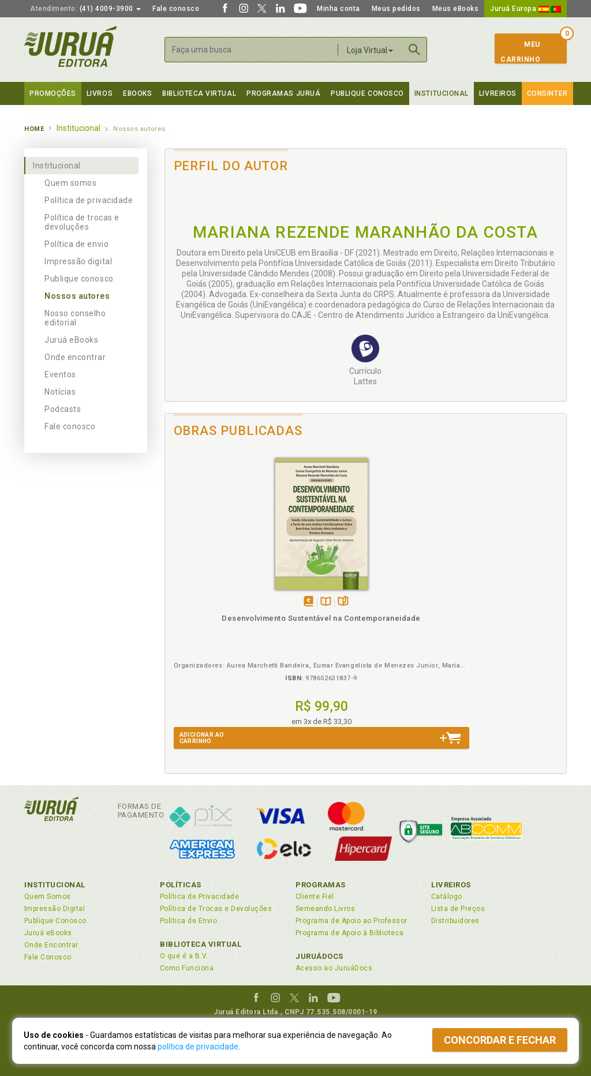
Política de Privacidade (199, 897)
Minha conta (338, 9)
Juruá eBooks (71, 339)
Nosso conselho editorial (75, 318)
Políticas (180, 884)
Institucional (441, 93)
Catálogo (446, 897)
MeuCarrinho (520, 51)
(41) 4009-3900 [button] (85, 9)
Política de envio (76, 244)
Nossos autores (77, 296)
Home (34, 129)
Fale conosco (175, 9)
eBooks (137, 93)
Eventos (60, 374)
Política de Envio (188, 921)
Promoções (52, 93)
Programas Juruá (283, 93)
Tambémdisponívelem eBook (202, 588)
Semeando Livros (325, 909)
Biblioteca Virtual (201, 944)
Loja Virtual (370, 50)
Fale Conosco (48, 957)
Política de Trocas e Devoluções (216, 909)
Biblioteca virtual (199, 93)
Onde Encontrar (51, 945)
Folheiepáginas (237, 588)
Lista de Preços (458, 909)
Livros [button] (100, 93)
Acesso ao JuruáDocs (334, 968)
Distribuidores (455, 921)
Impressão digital (78, 261)
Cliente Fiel (315, 897)
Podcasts (62, 409)
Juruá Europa (525, 9)
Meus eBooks (455, 9)
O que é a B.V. (184, 956)
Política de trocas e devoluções (81, 222)
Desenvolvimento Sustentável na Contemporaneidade (215, 615)
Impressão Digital (54, 909)
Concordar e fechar (500, 1040)
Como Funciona (187, 968)
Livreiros (498, 93)
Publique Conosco (367, 93)
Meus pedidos (396, 9)
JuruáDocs (319, 956)
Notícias (60, 391)
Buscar (414, 50)
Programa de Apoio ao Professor (351, 921)
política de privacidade (198, 1046)
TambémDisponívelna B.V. (220, 588)
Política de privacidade (88, 200)
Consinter (547, 93)
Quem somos (70, 183)
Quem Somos (47, 897)
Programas (321, 884)
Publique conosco (79, 278)
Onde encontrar (75, 357)
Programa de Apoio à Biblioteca (350, 933)
